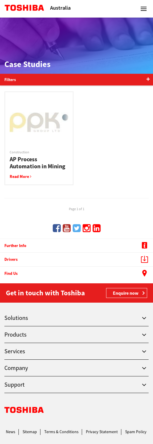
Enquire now (125, 293)
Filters (10, 79)
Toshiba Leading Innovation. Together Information (24, 411)
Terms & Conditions (61, 431)
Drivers (77, 260)
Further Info (77, 246)
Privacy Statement (102, 431)
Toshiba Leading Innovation (24, 9)
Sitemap (30, 431)
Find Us (77, 274)
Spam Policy (136, 431)
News (10, 431)
